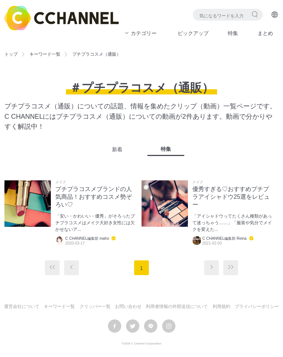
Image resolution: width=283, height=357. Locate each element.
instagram (168, 326)
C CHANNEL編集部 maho (87, 238)
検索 (255, 14)
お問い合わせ (128, 306)
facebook (114, 326)
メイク (60, 182)
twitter (132, 326)
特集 (233, 33)
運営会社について (21, 306)
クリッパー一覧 (95, 306)
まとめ (265, 33)
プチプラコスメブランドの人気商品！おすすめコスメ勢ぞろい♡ (93, 197)
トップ (11, 54)
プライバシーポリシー (257, 306)
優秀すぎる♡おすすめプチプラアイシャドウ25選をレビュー (231, 197)
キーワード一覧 (44, 54)
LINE (150, 326)
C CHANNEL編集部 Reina (224, 238)
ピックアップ (193, 33)
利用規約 (221, 306)
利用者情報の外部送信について (177, 306)
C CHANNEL (61, 18)
